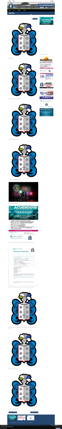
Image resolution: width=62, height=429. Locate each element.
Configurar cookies (10, 426)
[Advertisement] (46, 39)
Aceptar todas (58, 428)
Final (36, 412)
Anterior (15, 412)
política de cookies (54, 425)
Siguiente (32, 412)
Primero (11, 412)
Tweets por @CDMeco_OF (43, 54)
